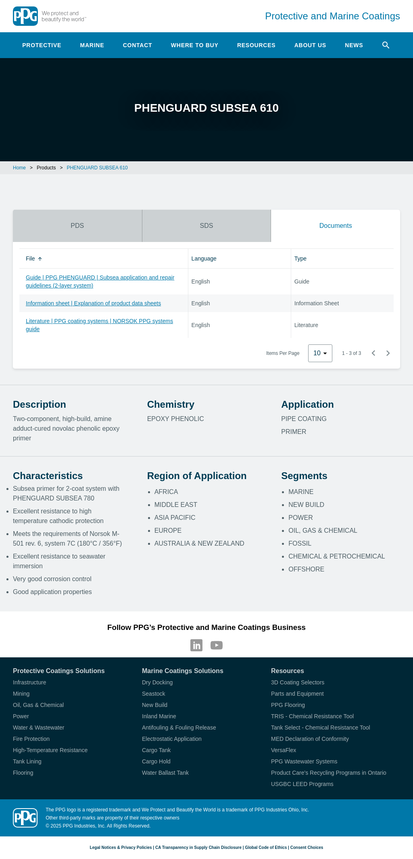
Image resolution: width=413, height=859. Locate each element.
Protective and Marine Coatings (332, 15)
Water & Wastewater (38, 727)
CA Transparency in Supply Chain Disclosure (198, 847)
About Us (310, 45)
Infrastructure (29, 682)
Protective (41, 45)
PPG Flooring (288, 705)
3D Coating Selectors (297, 682)
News (354, 45)
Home (19, 168)
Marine (92, 45)
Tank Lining (27, 761)
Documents (335, 225)
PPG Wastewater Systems (304, 761)
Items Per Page (283, 353)
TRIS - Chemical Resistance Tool (312, 716)
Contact (137, 45)
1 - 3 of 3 (351, 353)
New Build (154, 705)
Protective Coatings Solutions (59, 670)
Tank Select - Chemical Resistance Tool (320, 727)
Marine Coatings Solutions (182, 670)
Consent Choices (306, 847)
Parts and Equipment (297, 693)
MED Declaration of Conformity (310, 739)
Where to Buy (195, 45)
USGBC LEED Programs (302, 784)
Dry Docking (157, 682)
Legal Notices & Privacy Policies (121, 847)
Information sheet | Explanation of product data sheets (93, 303)
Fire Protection (31, 739)
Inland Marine (159, 716)
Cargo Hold (156, 761)
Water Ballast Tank (165, 772)
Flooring (23, 772)
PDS (77, 225)
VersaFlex (283, 750)
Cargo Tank (156, 750)
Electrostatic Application (172, 739)
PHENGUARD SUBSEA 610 (97, 168)
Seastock (153, 693)
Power (21, 716)
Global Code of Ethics (266, 847)
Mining (21, 693)
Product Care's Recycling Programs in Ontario (328, 772)
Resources (256, 45)
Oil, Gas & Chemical (38, 705)
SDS (206, 225)
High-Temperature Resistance (50, 750)
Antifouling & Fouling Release (179, 727)
